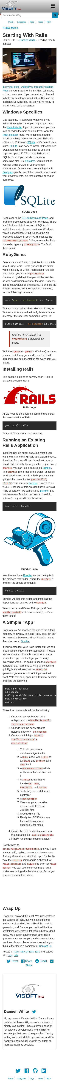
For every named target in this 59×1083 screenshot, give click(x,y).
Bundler (47, 467)
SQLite (31, 142)
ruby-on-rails (27, 949)
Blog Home (10, 27)
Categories (21, 22)
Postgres (30, 161)
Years (40, 22)
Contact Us (45, 944)
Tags (32, 22)
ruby (16, 949)
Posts (10, 22)
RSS (49, 22)
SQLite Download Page (35, 218)
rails (37, 949)
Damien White (27, 40)
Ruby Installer (10, 134)
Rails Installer (14, 127)
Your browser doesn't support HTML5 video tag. (29, 890)
